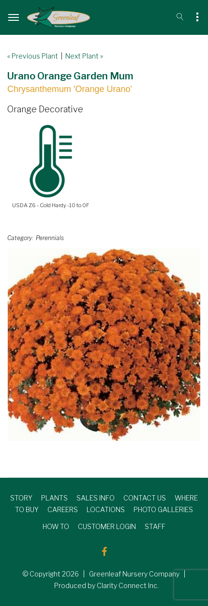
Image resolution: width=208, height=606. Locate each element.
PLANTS (54, 498)
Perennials (50, 238)
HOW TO (56, 526)
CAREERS (62, 509)
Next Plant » (84, 56)
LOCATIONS (106, 509)
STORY (21, 498)
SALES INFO (95, 498)
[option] (104, 344)
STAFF (155, 526)
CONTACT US (144, 498)
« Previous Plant (32, 56)
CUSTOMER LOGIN (107, 526)
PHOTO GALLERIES (163, 509)
